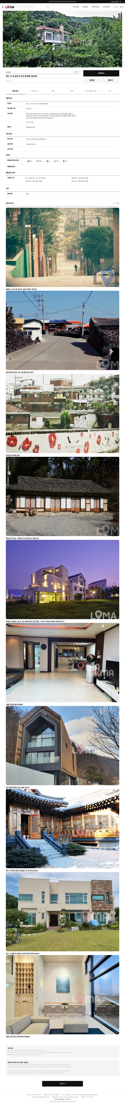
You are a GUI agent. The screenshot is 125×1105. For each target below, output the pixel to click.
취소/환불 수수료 (90, 91)
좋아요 (92, 80)
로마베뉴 (85, 7)
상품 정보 (15, 91)
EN (121, 7)
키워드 (72, 91)
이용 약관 (67, 1099)
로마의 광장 (95, 7)
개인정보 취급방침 (59, 1099)
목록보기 (63, 1084)
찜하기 (110, 80)
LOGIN (116, 7)
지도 (53, 91)
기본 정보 (34, 91)
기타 (109, 91)
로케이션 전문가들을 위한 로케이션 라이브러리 (62, 1)
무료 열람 (76, 7)
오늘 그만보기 (115, 1)
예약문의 (101, 73)
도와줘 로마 (106, 7)
